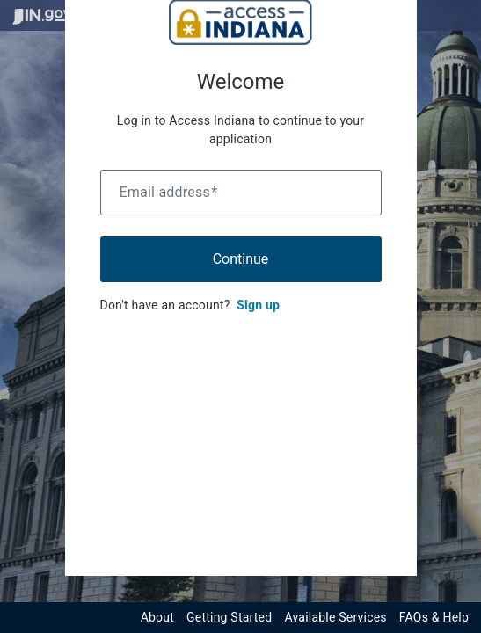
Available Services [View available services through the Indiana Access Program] (335, 617)
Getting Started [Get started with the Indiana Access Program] (229, 617)
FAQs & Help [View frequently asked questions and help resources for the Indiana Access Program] (434, 617)
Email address (169, 192)
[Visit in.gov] (42, 15)
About (157, 617)
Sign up (258, 305)
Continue (241, 259)
